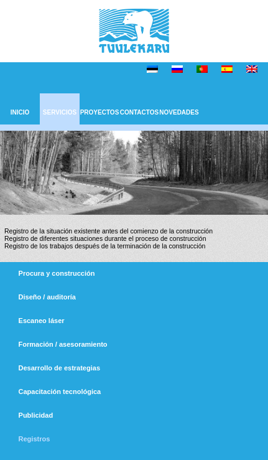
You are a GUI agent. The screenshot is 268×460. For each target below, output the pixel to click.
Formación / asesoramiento (63, 344)
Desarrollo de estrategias (59, 368)
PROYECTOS (99, 112)
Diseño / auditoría (47, 297)
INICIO (20, 112)
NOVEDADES (178, 112)
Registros (34, 439)
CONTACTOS (139, 112)
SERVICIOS (59, 112)
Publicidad (36, 415)
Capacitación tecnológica (60, 391)
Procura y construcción (57, 273)
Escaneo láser (42, 320)
